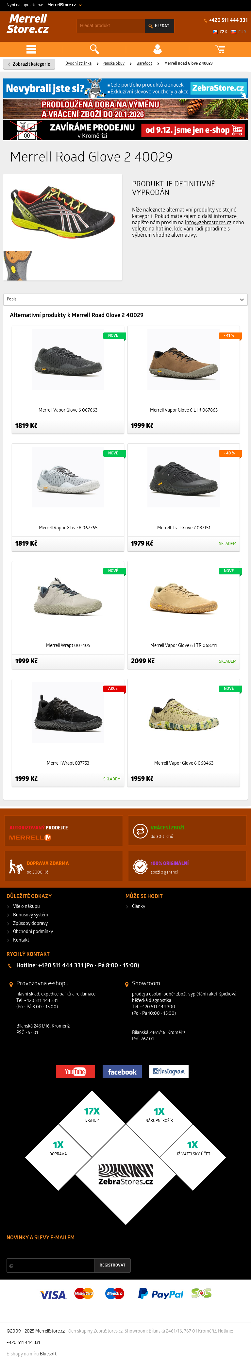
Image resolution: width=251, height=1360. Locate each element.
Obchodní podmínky (33, 931)
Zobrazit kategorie (31, 64)
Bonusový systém (30, 915)
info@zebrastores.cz (208, 223)
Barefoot (144, 64)
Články (138, 906)
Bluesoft (48, 1354)
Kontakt (21, 940)
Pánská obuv (114, 64)
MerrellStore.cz (61, 5)
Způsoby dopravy (30, 923)
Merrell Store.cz (28, 25)
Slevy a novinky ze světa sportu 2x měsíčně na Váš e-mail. (62, 1250)
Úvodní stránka (78, 64)
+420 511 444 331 (228, 20)
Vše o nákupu (26, 906)
